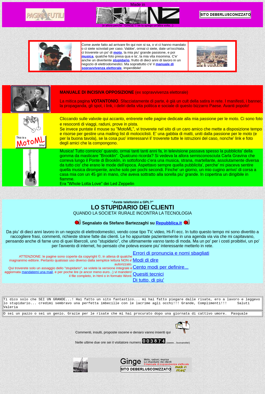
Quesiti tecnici (148, 274)
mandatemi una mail (37, 272)
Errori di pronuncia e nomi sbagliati (171, 253)
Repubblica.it (169, 223)
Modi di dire (145, 260)
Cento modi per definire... (160, 267)
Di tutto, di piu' (148, 280)
